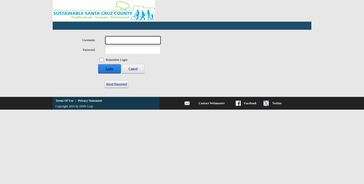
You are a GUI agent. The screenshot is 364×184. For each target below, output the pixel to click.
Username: (88, 40)
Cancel (133, 69)
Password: (89, 50)
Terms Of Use (64, 100)
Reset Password (116, 84)
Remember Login (116, 60)
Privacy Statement (90, 100)
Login (109, 69)
